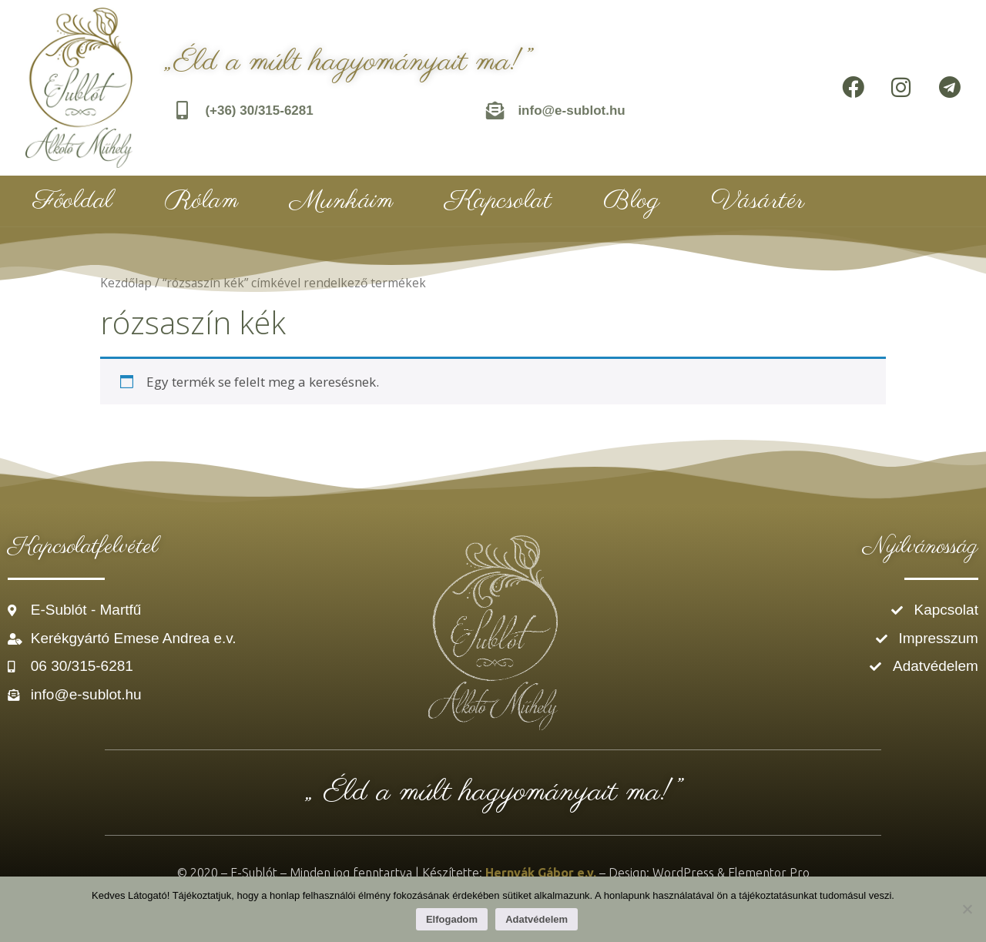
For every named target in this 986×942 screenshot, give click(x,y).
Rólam (202, 201)
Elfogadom (452, 919)
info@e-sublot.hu (571, 110)
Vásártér (758, 201)
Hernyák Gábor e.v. (540, 873)
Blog (631, 201)
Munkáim (342, 201)
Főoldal (73, 201)
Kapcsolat (498, 201)
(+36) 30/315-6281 (260, 110)
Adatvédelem (536, 919)
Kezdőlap (126, 282)
